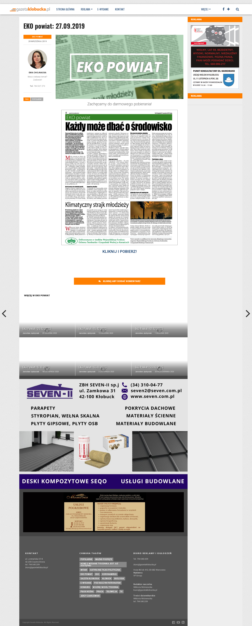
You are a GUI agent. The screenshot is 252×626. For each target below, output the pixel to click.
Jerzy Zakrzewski (90, 596)
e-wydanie (86, 583)
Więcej (204, 9)
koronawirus (109, 574)
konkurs (85, 587)
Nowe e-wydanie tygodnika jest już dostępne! (99, 565)
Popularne (37, 99)
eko (97, 574)
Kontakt (120, 9)
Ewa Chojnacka (37, 72)
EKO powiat (86, 574)
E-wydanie (103, 9)
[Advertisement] (119, 264)
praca (100, 591)
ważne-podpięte (103, 559)
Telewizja (111, 591)
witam (84, 570)
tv (121, 591)
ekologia (119, 578)
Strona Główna (65, 9)
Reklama (85, 9)
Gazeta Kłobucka (90, 578)
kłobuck (106, 578)
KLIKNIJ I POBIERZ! (119, 251)
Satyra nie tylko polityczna (105, 570)
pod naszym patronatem (107, 583)
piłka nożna (87, 591)
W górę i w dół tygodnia (105, 587)
